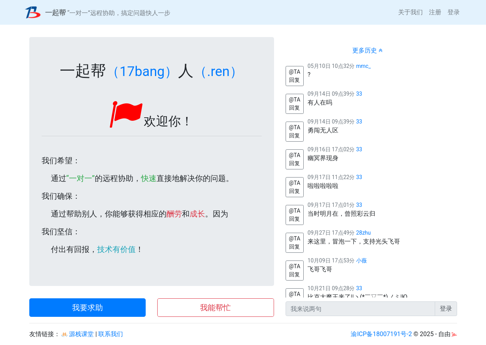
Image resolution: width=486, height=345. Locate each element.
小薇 (361, 260)
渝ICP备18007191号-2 (381, 334)
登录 (453, 12)
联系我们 (110, 334)
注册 (435, 12)
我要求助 (87, 307)
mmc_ (363, 66)
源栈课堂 (77, 334)
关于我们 (410, 12)
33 (359, 94)
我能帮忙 (215, 307)
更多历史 (367, 50)
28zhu (363, 233)
